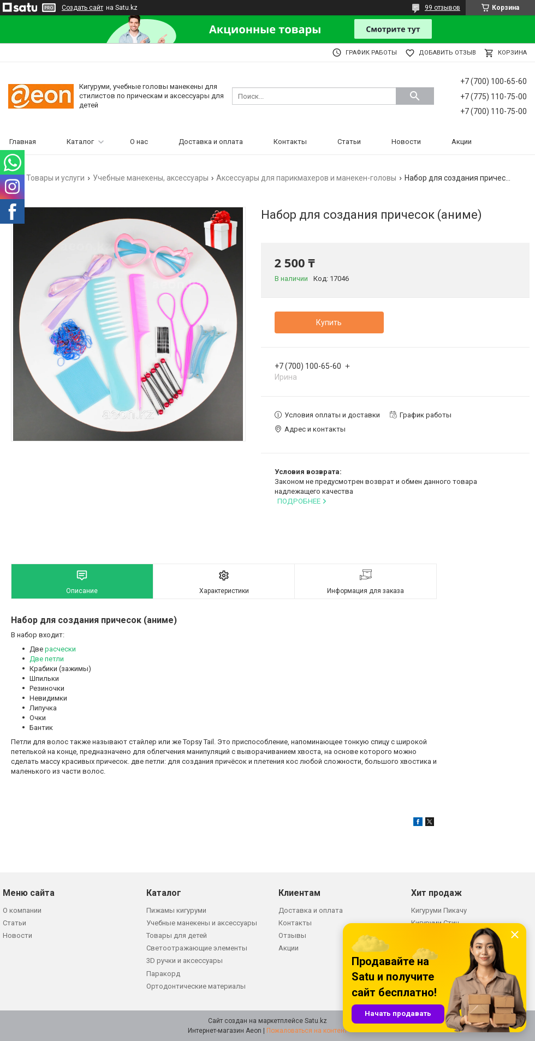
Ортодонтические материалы (196, 986)
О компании (22, 910)
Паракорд (163, 974)
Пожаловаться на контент (306, 1030)
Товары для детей (176, 935)
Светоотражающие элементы (196, 948)
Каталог (80, 141)
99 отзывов (442, 7)
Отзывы (292, 935)
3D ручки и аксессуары (184, 960)
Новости (406, 141)
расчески (60, 649)
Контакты (290, 141)
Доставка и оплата (211, 141)
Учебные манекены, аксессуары (151, 178)
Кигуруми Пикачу (439, 910)
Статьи (349, 141)
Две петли (46, 659)
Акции (461, 141)
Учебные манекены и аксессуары (201, 923)
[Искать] (415, 96)
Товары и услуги (55, 178)
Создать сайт (82, 7)
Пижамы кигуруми (176, 910)
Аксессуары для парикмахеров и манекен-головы (306, 178)
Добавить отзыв (447, 52)
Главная (22, 141)
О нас (139, 141)
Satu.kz (316, 1021)
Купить (329, 322)
